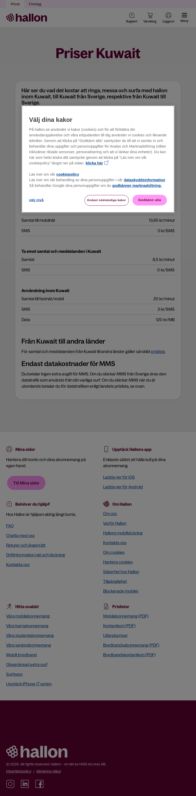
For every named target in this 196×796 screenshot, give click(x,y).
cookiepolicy (67, 174)
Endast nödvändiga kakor (106, 200)
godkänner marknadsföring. (137, 186)
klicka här (94, 163)
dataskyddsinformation (144, 180)
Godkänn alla (149, 200)
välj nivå (36, 200)
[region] (98, 159)
